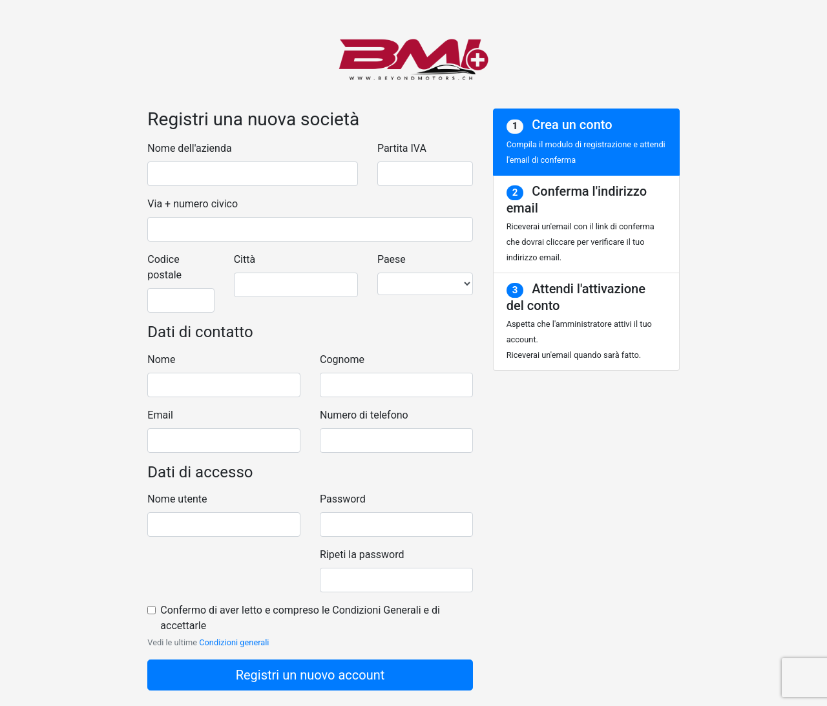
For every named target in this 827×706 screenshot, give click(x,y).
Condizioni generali (234, 642)
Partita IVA (401, 148)
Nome (161, 359)
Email (160, 415)
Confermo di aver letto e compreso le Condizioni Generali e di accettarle (300, 618)
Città (244, 259)
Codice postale (164, 267)
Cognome (342, 359)
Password (343, 499)
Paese (391, 259)
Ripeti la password (362, 554)
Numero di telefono (364, 415)
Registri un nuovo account (310, 675)
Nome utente (177, 499)
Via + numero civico (192, 204)
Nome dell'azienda (189, 148)
